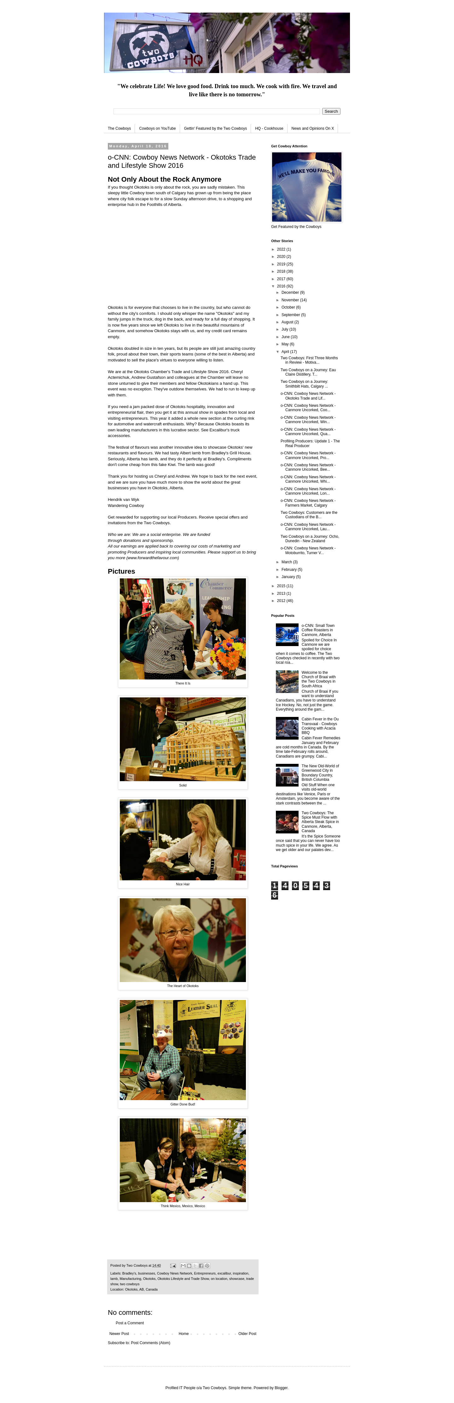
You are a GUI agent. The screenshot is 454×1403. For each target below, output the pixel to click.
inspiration (240, 1273)
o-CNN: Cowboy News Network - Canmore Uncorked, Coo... (308, 407)
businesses (146, 1273)
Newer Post (119, 1334)
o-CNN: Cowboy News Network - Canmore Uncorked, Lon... (308, 491)
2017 (282, 279)
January (289, 577)
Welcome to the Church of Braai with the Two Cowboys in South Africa (319, 679)
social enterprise (165, 534)
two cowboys (130, 1284)
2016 (282, 286)
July (285, 329)
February (290, 569)
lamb (114, 1279)
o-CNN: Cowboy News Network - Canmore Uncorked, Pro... (308, 455)
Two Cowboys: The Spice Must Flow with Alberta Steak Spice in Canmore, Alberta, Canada (320, 822)
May (286, 344)
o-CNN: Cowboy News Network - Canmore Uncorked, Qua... (308, 431)
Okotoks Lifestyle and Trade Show (183, 1279)
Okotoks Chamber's (152, 371)
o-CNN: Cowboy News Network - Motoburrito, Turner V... (308, 550)
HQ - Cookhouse (269, 128)
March (287, 562)
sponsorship (161, 540)
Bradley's (129, 1273)
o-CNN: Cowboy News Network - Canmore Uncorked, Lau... (308, 526)
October (289, 307)
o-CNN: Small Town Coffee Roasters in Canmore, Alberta (318, 630)
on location (219, 1279)
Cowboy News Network (174, 1273)
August (288, 322)
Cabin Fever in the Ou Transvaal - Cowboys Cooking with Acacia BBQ (320, 726)
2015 (282, 586)
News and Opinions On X (313, 128)
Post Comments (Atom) (150, 1343)
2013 (282, 593)
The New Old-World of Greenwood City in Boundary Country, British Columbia (320, 773)
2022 (282, 249)
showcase (236, 1279)
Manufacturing (130, 1279)
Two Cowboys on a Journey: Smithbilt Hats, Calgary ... (304, 383)
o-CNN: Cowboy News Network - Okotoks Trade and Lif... (308, 395)
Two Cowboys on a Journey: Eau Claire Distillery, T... (308, 372)
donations (132, 540)
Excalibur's (220, 430)
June (286, 337)
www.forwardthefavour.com (153, 557)
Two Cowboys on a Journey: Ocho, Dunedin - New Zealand (310, 538)
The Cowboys (119, 128)
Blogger (281, 1388)
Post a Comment (130, 1323)
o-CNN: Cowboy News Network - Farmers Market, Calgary (308, 502)
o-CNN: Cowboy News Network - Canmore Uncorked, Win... (308, 419)
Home (184, 1334)
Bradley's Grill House (231, 453)
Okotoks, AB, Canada (141, 1289)
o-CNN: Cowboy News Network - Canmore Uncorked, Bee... (308, 467)
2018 (282, 271)
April (286, 351)
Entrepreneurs (205, 1273)
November (291, 300)
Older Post (247, 1334)
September (291, 315)
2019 (282, 264)
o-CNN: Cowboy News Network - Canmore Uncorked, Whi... (308, 479)
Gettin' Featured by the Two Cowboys (215, 128)
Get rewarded (120, 517)
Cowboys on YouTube (157, 128)
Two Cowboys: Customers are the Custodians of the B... (309, 514)
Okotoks (149, 1279)
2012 (282, 601)
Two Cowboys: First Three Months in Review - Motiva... (309, 360)
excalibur (224, 1273)
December (291, 292)
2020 (282, 256)
